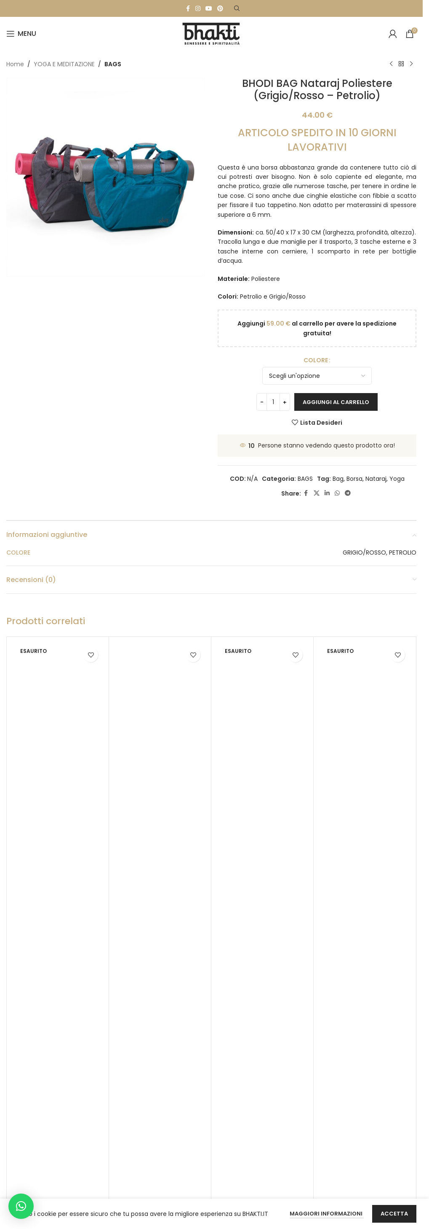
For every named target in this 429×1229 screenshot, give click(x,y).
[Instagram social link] (198, 8)
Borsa (354, 478)
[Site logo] (211, 33)
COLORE (316, 360)
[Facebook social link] (188, 8)
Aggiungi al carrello (336, 402)
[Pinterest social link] (220, 8)
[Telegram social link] (347, 493)
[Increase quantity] (285, 402)
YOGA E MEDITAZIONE (64, 64)
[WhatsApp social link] (337, 493)
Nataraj (375, 478)
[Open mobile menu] (21, 33)
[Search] (237, 8)
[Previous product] (391, 64)
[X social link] (316, 493)
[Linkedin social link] (327, 493)
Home (15, 64)
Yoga (397, 478)
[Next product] (411, 64)
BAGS (112, 64)
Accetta (394, 1214)
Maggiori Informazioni (327, 1214)
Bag (338, 478)
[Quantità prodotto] (273, 402)
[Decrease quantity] (261, 402)
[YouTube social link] (209, 8)
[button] (21, 1206)
